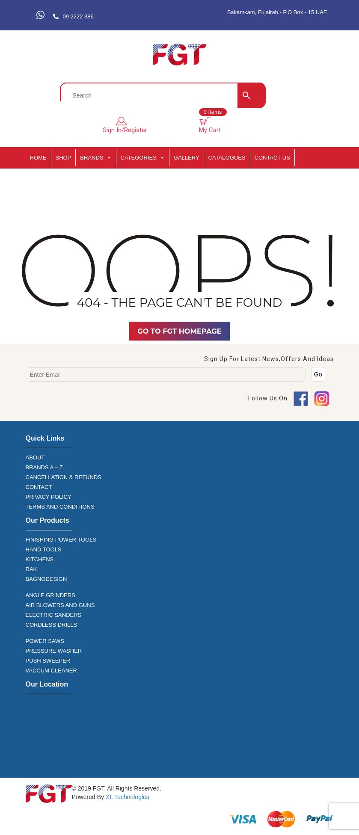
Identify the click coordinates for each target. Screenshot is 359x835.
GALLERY (186, 157)
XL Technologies (126, 797)
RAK (31, 569)
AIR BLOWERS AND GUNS (60, 605)
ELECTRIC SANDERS (54, 615)
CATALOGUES (227, 157)
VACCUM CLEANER (51, 670)
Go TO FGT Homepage (179, 331)
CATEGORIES (143, 157)
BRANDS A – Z (44, 467)
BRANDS (95, 157)
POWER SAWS (45, 641)
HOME (38, 157)
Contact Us (272, 157)
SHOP (63, 157)
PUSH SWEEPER (48, 660)
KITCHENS (40, 559)
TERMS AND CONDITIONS (60, 506)
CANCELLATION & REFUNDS (63, 477)
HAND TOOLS (44, 549)
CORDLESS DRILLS (51, 625)
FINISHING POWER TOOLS (61, 539)
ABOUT (35, 457)
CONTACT (39, 487)
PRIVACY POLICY (48, 497)
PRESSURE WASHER (54, 651)
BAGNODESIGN (46, 579)
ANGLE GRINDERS (50, 595)
